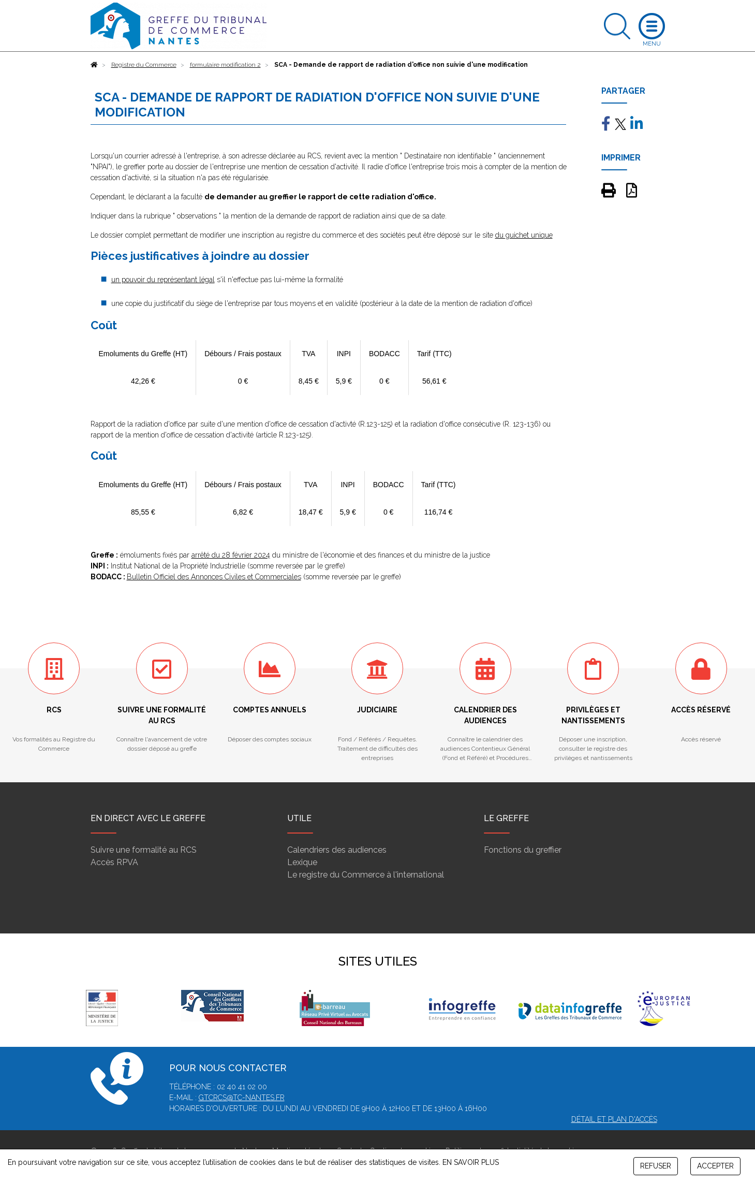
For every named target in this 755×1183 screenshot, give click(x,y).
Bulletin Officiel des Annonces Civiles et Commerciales (214, 577)
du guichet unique (524, 235)
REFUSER (655, 1166)
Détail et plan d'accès (614, 1119)
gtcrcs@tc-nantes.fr (242, 1097)
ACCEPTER (715, 1166)
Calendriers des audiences (337, 850)
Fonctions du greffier (522, 850)
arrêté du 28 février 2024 (230, 555)
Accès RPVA (114, 862)
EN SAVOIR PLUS (470, 1162)
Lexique (302, 862)
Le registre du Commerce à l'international (365, 875)
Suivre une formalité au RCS (144, 850)
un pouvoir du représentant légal (163, 279)
